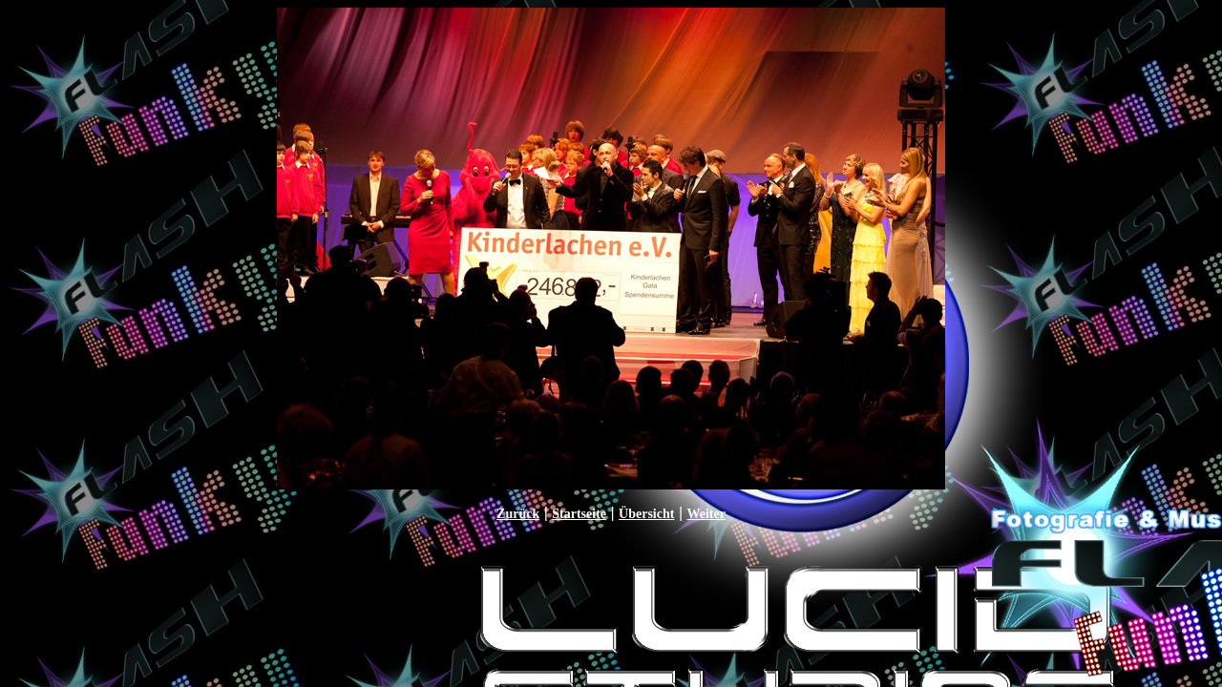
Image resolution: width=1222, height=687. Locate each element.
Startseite (579, 514)
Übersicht (646, 514)
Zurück (517, 514)
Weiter (705, 514)
